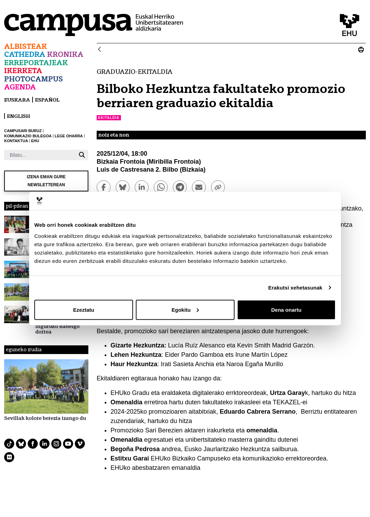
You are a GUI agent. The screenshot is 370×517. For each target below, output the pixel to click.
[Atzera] (99, 50)
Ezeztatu (83, 309)
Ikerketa (23, 70)
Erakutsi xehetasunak (295, 288)
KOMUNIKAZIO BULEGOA (28, 136)
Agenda (20, 87)
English (18, 116)
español (47, 100)
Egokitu (185, 309)
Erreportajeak (36, 62)
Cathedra (24, 54)
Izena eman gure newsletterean (46, 180)
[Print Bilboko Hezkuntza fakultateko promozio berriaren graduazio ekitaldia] (361, 49)
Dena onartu (286, 309)
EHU (35, 141)
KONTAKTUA (16, 141)
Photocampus (33, 79)
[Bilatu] (40, 155)
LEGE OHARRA (69, 136)
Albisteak (25, 46)
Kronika (65, 54)
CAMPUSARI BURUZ (23, 131)
